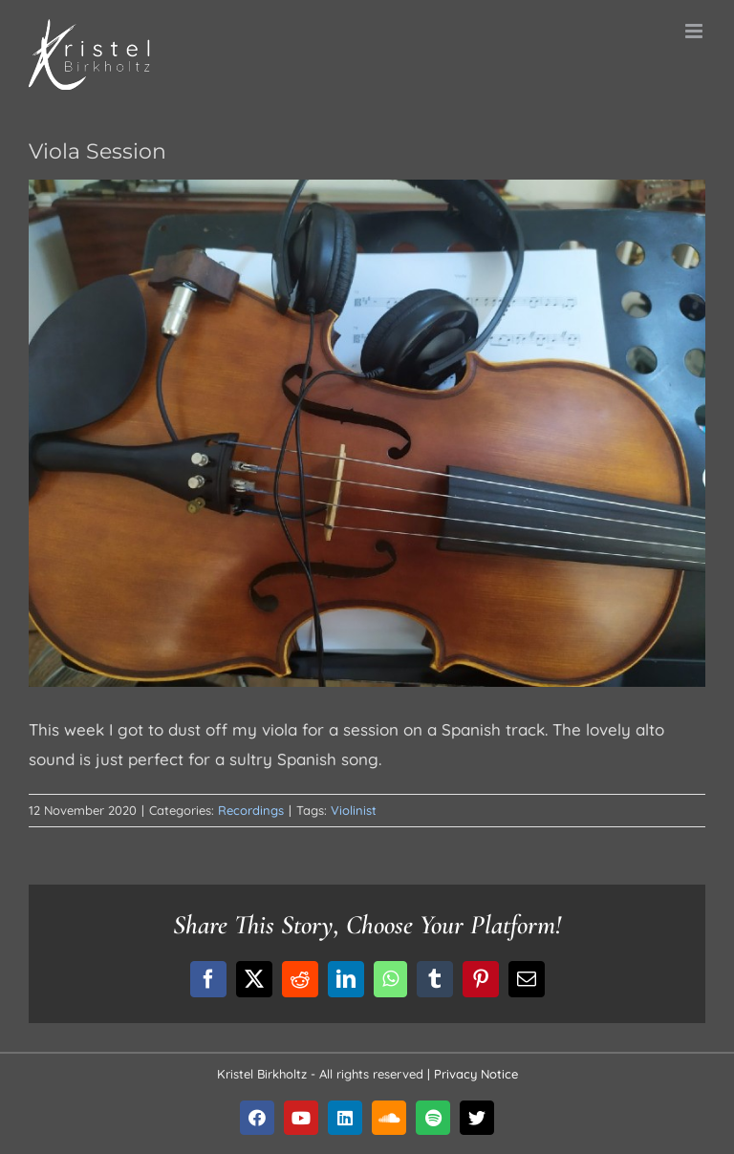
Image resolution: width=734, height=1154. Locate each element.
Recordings (251, 810)
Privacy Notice (476, 1073)
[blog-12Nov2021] (367, 433)
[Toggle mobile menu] (695, 31)
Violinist (354, 810)
